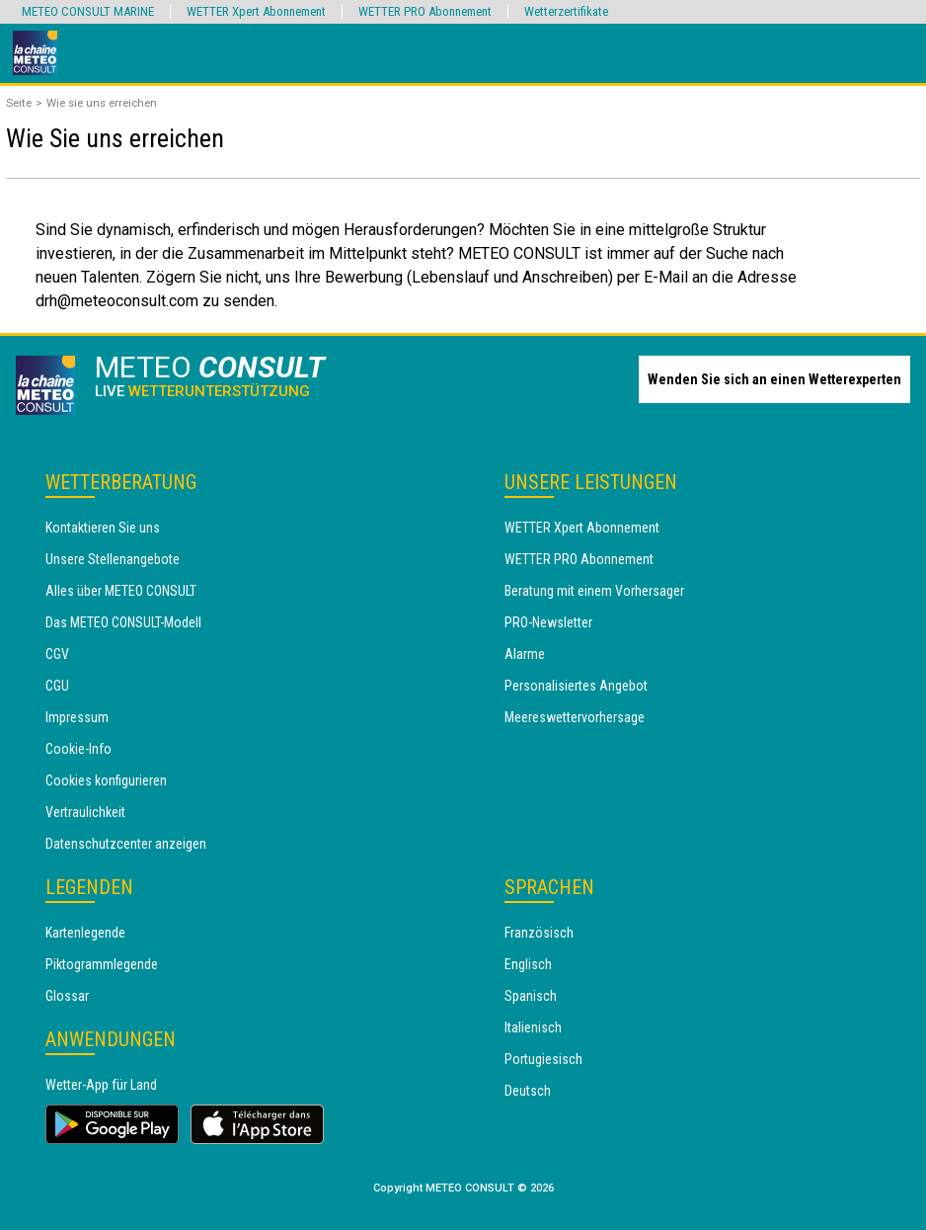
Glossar (67, 996)
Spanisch (530, 996)
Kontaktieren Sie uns (102, 527)
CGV (57, 654)
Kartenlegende (85, 933)
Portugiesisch (543, 1059)
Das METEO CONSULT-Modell (123, 622)
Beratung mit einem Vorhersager (594, 591)
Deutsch (527, 1091)
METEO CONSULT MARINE (88, 11)
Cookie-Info (78, 749)
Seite (19, 103)
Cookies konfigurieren (106, 780)
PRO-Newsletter (548, 622)
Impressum (77, 717)
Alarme (524, 654)
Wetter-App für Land (101, 1085)
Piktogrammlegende (101, 964)
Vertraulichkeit (85, 812)
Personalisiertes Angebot (576, 686)
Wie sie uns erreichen (101, 103)
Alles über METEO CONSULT (120, 591)
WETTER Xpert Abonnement (581, 527)
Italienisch (533, 1027)
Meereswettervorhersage (574, 717)
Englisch (528, 964)
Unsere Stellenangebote (112, 559)
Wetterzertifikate (566, 11)
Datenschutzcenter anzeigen (125, 844)
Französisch (539, 933)
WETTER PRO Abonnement (579, 559)
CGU (57, 686)
